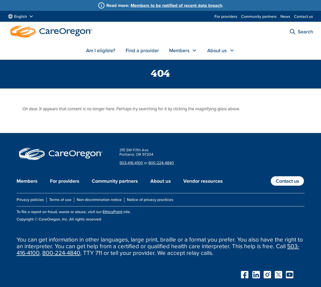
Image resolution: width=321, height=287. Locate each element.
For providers (225, 16)
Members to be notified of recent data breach (176, 5)
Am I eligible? (100, 50)
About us (217, 50)
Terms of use (60, 199)
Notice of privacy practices (150, 199)
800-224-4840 (161, 162)
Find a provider (142, 50)
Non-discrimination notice (99, 199)
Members (179, 50)
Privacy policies (30, 199)
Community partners (259, 16)
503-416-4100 (131, 162)
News (285, 16)
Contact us (303, 16)
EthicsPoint (112, 211)
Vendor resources (203, 181)
